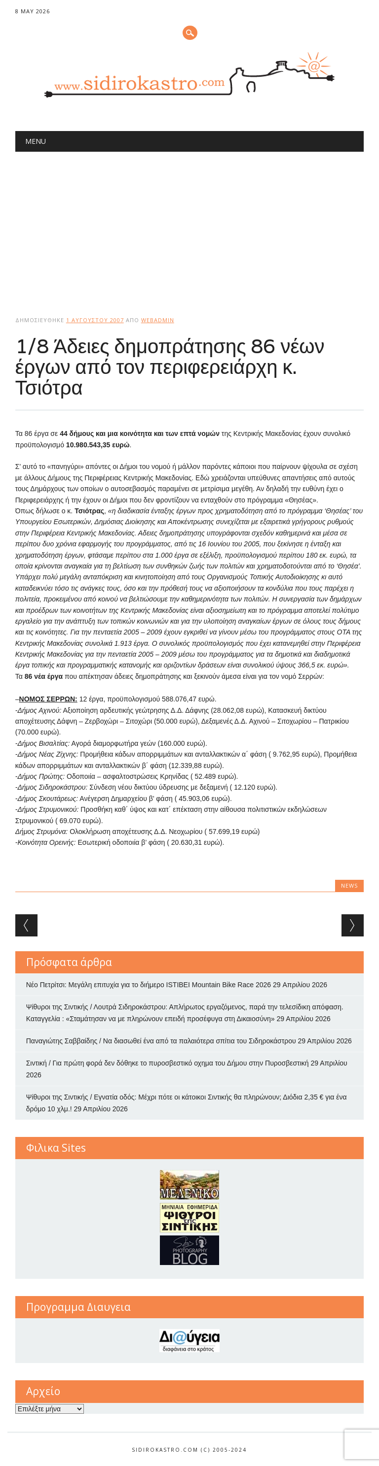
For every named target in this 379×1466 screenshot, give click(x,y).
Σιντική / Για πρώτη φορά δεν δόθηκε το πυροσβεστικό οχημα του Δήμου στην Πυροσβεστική (167, 1063)
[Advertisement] (189, 226)
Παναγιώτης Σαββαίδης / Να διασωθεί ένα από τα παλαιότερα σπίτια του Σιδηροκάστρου (161, 1041)
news (349, 885)
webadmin (157, 320)
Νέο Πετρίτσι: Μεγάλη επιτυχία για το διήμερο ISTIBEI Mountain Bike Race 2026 (148, 985)
